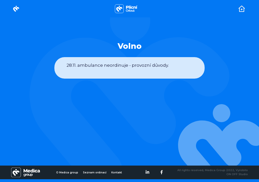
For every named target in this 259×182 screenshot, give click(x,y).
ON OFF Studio (237, 174)
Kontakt (116, 172)
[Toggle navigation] (241, 9)
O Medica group (67, 172)
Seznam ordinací (94, 172)
